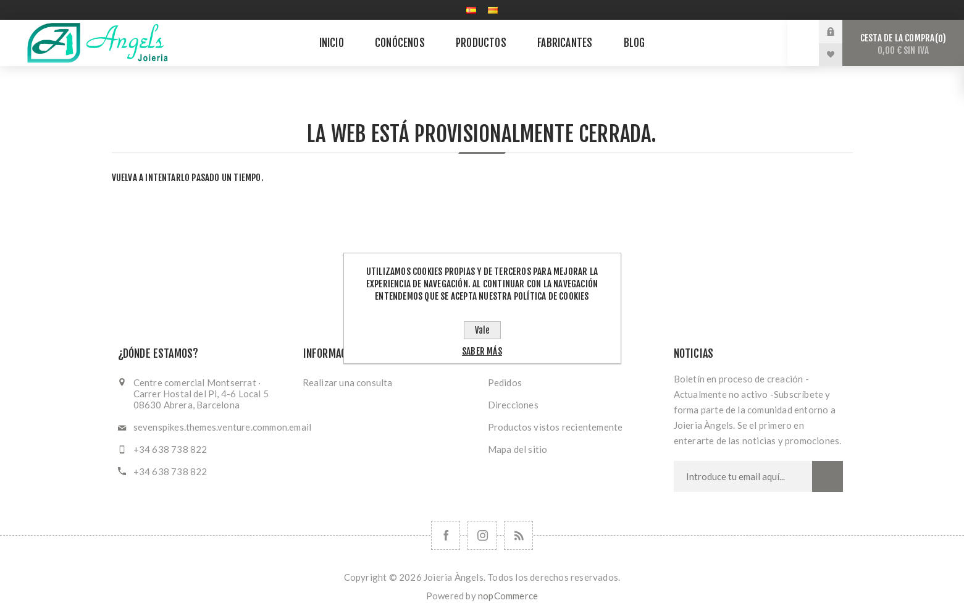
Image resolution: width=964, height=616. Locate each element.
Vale (482, 330)
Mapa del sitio (518, 449)
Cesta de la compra (903, 44)
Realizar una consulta (348, 382)
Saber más (482, 351)
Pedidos (505, 382)
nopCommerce (508, 595)
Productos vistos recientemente (555, 426)
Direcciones (513, 404)
